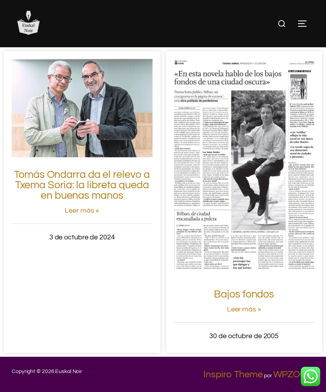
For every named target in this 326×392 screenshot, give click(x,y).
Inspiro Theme (233, 374)
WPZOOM (293, 374)
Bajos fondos (244, 294)
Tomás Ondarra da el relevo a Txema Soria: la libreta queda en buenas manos (82, 185)
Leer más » (82, 210)
